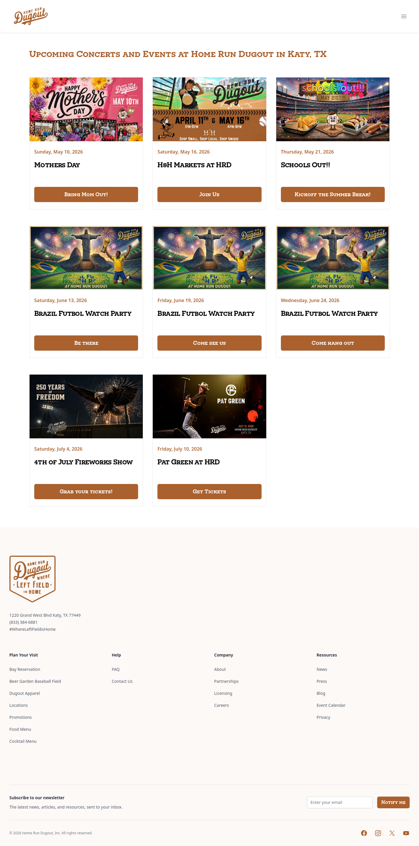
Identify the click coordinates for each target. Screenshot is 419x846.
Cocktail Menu (23, 741)
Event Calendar (331, 705)
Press (322, 681)
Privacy (323, 717)
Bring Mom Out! (86, 194)
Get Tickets (209, 491)
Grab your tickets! (86, 491)
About (220, 669)
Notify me (393, 802)
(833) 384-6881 (23, 622)
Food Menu (20, 729)
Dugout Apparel (24, 693)
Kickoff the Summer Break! (333, 194)
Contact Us (122, 681)
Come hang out (333, 343)
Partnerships (226, 681)
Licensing (223, 693)
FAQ (116, 669)
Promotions (20, 717)
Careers (221, 705)
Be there (86, 343)
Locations (18, 705)
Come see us (209, 343)
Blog (321, 693)
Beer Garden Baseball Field (35, 681)
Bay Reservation (24, 669)
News (322, 669)
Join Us (209, 194)
